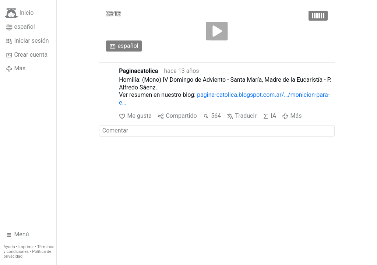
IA (269, 116)
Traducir (242, 116)
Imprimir (26, 246)
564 (212, 116)
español (20, 27)
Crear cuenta (26, 55)
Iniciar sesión (27, 41)
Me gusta (135, 116)
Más (15, 68)
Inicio (19, 13)
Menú (17, 234)
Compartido (177, 116)
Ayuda (9, 246)
